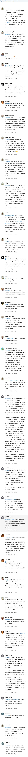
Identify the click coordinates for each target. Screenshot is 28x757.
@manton (7, 34)
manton (7, 8)
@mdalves (8, 727)
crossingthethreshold (11, 348)
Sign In (2, 1)
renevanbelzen (9, 617)
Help (17, 1)
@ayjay (7, 241)
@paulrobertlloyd (9, 66)
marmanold (8, 288)
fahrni (6, 53)
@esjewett (7, 161)
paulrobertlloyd (9, 32)
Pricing (12, 1)
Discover (7, 1)
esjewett (7, 101)
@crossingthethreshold (11, 380)
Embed (15, 27)
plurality (8, 22)
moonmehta (8, 83)
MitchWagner (8, 396)
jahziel (7, 256)
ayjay (6, 183)
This (11, 537)
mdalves (7, 713)
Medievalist (8, 302)
